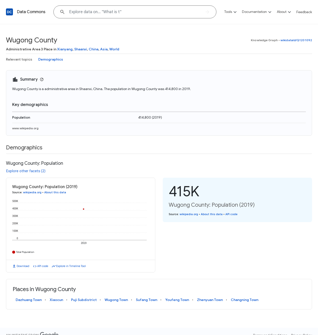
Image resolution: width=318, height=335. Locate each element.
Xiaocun (56, 300)
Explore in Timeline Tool (71, 266)
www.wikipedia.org (25, 128)
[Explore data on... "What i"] (135, 12)
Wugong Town (116, 300)
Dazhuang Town (29, 300)
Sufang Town (146, 300)
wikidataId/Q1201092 (296, 40)
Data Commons (31, 11)
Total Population (25, 252)
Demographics (50, 59)
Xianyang (65, 49)
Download (23, 266)
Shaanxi (80, 49)
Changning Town (244, 300)
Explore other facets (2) (25, 171)
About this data (55, 192)
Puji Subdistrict (84, 300)
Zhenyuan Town (210, 300)
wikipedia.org (32, 192)
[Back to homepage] (9, 11)
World (114, 49)
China (93, 49)
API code (42, 266)
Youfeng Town (177, 300)
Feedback (304, 12)
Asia (104, 49)
